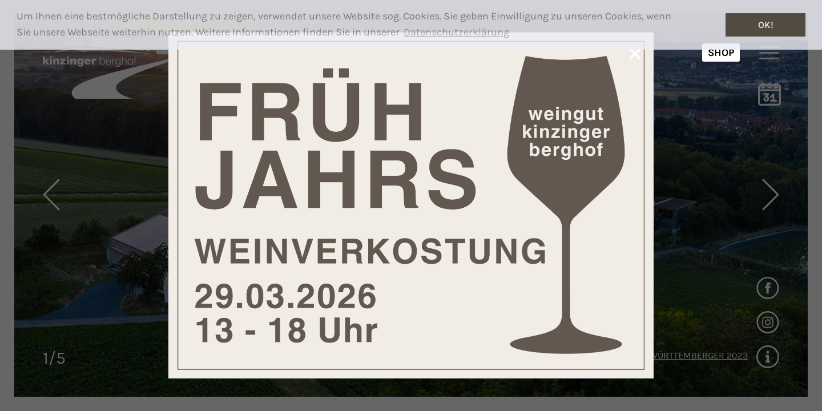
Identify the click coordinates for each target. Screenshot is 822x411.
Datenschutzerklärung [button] (456, 32)
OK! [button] (765, 24)
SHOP (721, 52)
